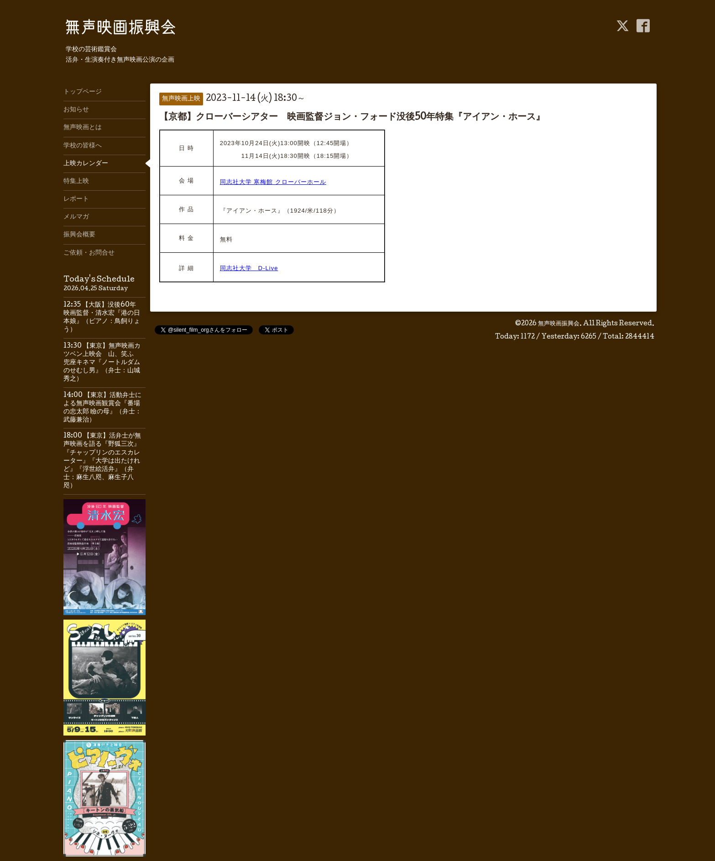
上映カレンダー (85, 163)
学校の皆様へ (82, 146)
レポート (76, 199)
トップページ (82, 92)
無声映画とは (82, 127)
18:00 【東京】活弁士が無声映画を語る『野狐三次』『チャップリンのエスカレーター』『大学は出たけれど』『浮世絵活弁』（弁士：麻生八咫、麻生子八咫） (102, 461)
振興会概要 (79, 235)
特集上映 (76, 181)
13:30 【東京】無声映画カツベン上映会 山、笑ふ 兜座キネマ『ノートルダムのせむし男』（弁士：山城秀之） (102, 363)
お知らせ (76, 110)
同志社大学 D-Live (249, 268)
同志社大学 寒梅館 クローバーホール (273, 181)
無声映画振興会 (558, 324)
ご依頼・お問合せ (89, 253)
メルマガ (76, 217)
